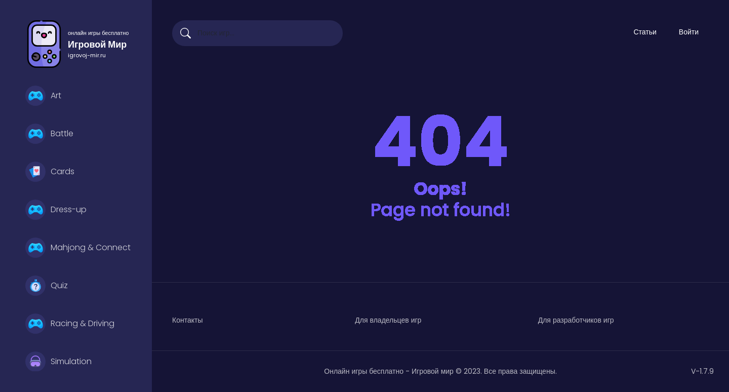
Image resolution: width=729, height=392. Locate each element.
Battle (49, 134)
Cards (49, 172)
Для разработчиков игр (576, 320)
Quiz (46, 286)
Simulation (58, 361)
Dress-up (56, 210)
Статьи (644, 32)
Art (43, 96)
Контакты (187, 320)
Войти (689, 32)
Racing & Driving (69, 323)
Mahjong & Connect (78, 248)
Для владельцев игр (388, 320)
